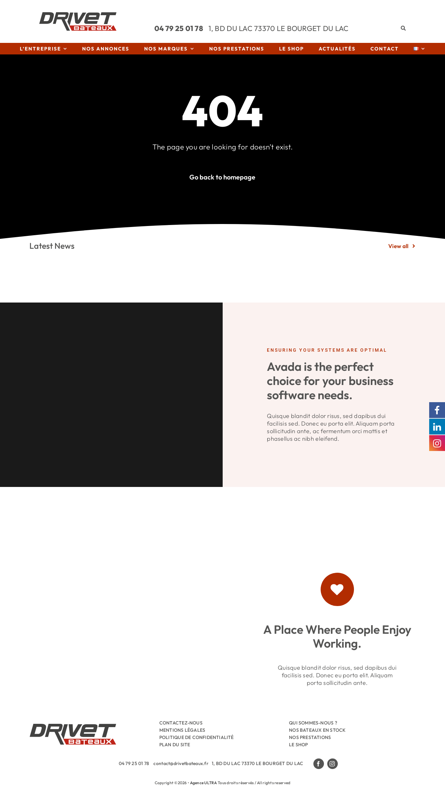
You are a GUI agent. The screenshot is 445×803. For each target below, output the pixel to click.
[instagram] (332, 763)
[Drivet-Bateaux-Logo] (77, 15)
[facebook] (318, 763)
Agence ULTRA (203, 782)
